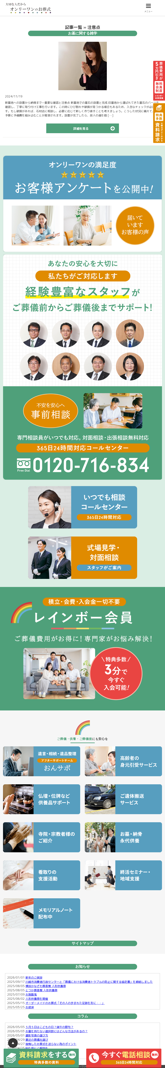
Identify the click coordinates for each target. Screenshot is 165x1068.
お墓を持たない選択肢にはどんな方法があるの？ (56, 1031)
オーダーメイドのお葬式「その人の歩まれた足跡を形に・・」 (65, 1003)
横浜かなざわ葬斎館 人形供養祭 (45, 986)
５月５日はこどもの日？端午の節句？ (49, 1027)
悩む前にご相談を (36, 1048)
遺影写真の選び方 (36, 1035)
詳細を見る (96, 128)
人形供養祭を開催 (36, 999)
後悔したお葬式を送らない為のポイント (50, 1044)
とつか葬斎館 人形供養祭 (41, 990)
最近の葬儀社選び (36, 1040)
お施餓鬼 (31, 994)
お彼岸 (29, 1007)
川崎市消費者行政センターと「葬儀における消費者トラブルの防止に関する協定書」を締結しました (89, 982)
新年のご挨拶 (33, 977)
